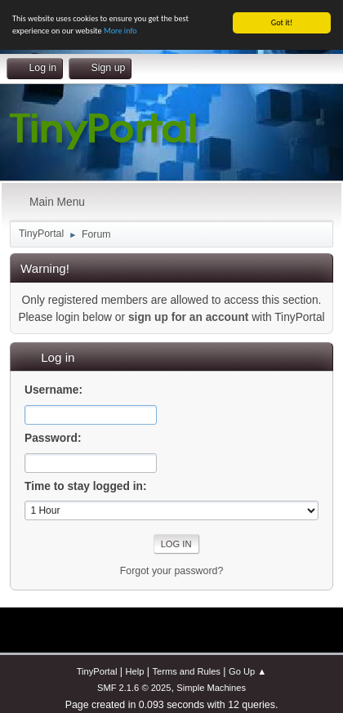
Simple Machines (211, 688)
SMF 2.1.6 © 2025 (134, 688)
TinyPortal (97, 671)
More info (120, 30)
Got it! (282, 22)
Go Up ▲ (247, 671)
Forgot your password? (172, 571)
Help (134, 671)
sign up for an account (188, 317)
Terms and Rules (186, 671)
